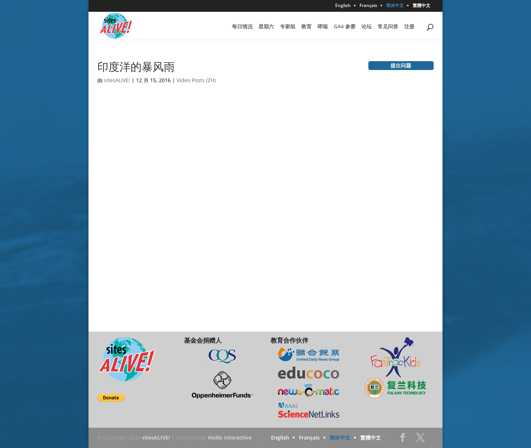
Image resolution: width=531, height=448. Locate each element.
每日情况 (242, 27)
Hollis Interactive (229, 437)
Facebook (402, 439)
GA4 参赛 (344, 27)
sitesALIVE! (117, 80)
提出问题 (401, 65)
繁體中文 (421, 5)
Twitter (420, 439)
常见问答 (388, 27)
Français (368, 5)
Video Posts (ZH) (196, 80)
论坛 (366, 27)
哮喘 (322, 27)
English (343, 5)
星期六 (266, 27)
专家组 (287, 27)
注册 (409, 27)
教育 (306, 27)
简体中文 (395, 5)
